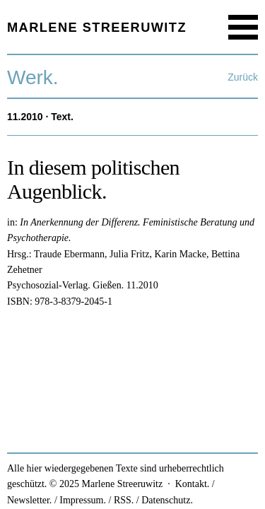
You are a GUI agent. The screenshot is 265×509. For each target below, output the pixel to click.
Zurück (243, 77)
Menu (243, 27)
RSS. (124, 500)
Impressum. (82, 500)
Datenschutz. (167, 500)
